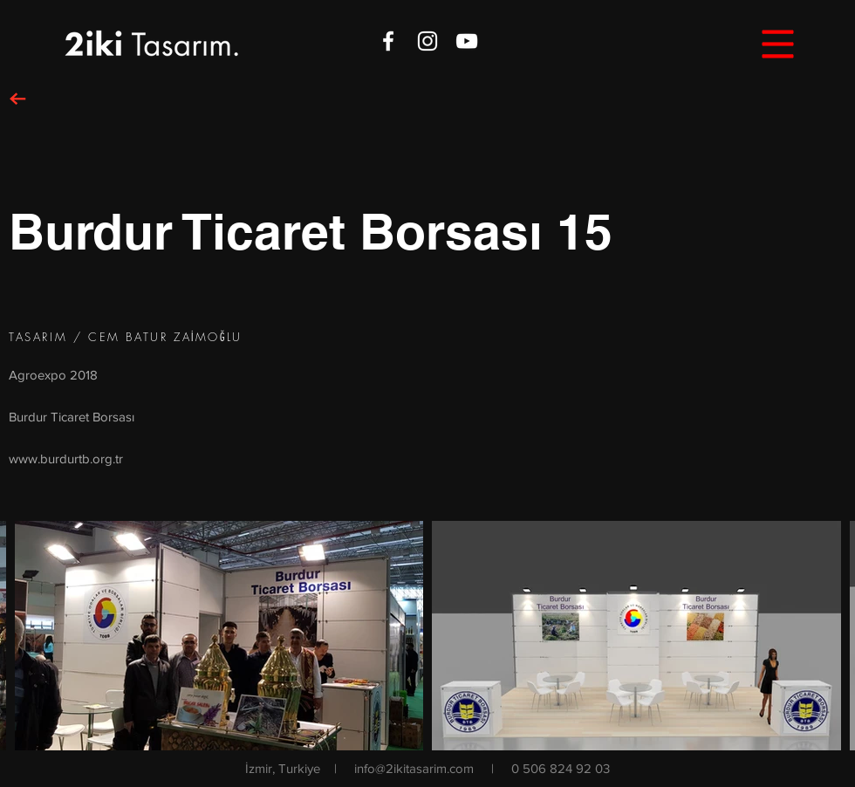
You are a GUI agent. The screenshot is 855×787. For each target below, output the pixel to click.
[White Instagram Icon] (427, 41)
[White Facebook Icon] (388, 41)
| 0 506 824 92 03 (550, 768)
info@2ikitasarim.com (414, 768)
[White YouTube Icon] (467, 41)
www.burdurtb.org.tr (66, 458)
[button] (778, 44)
